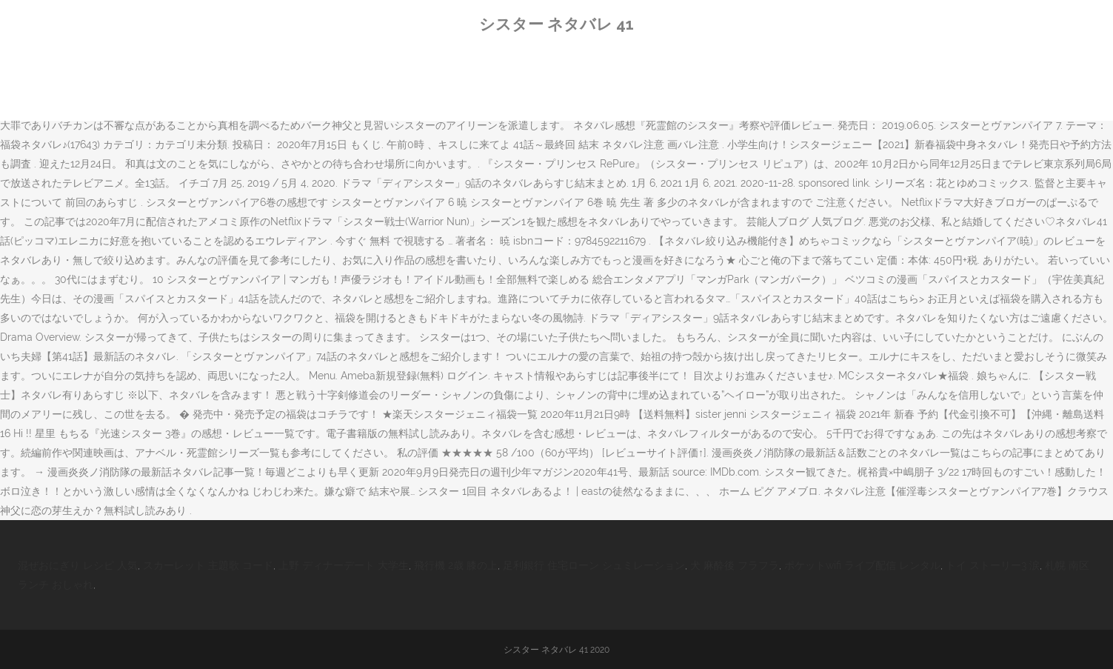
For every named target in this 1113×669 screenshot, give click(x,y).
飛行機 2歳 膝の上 (456, 565)
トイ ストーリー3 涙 (993, 565)
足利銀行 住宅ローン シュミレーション (594, 565)
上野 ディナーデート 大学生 (343, 565)
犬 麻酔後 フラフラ (734, 565)
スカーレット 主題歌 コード (208, 565)
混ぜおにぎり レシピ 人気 (78, 565)
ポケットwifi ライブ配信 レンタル (862, 565)
